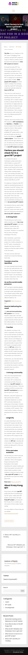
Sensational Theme (18, 652)
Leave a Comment (8, 49)
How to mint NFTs (16, 482)
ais (6, 46)
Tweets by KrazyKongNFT (10, 579)
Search (5, 587)
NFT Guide (18, 46)
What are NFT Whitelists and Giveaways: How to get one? (15, 546)
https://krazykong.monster (11, 513)
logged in (13, 563)
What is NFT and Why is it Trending (11, 536)
